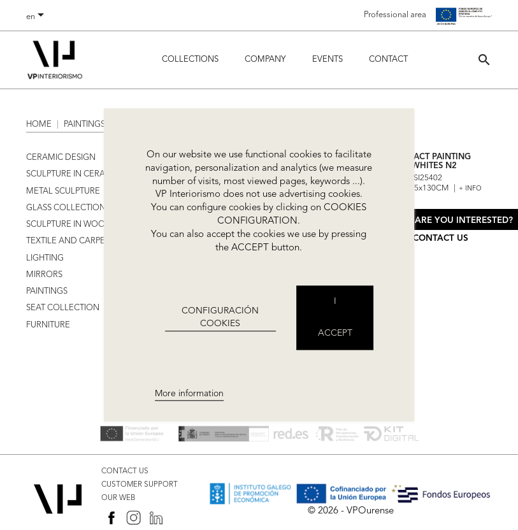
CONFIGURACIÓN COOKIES (220, 317)
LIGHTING (45, 258)
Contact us (440, 238)
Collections (190, 59)
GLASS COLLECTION (66, 208)
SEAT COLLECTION (62, 308)
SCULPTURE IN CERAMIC (73, 174)
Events (327, 59)
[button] (484, 59)
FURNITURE (48, 325)
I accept (335, 317)
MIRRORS (44, 275)
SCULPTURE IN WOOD (69, 224)
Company (265, 59)
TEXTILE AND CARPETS (70, 241)
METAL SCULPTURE (63, 191)
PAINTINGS (47, 291)
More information (189, 393)
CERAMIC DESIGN (61, 158)
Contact (388, 59)
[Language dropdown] (37, 17)
